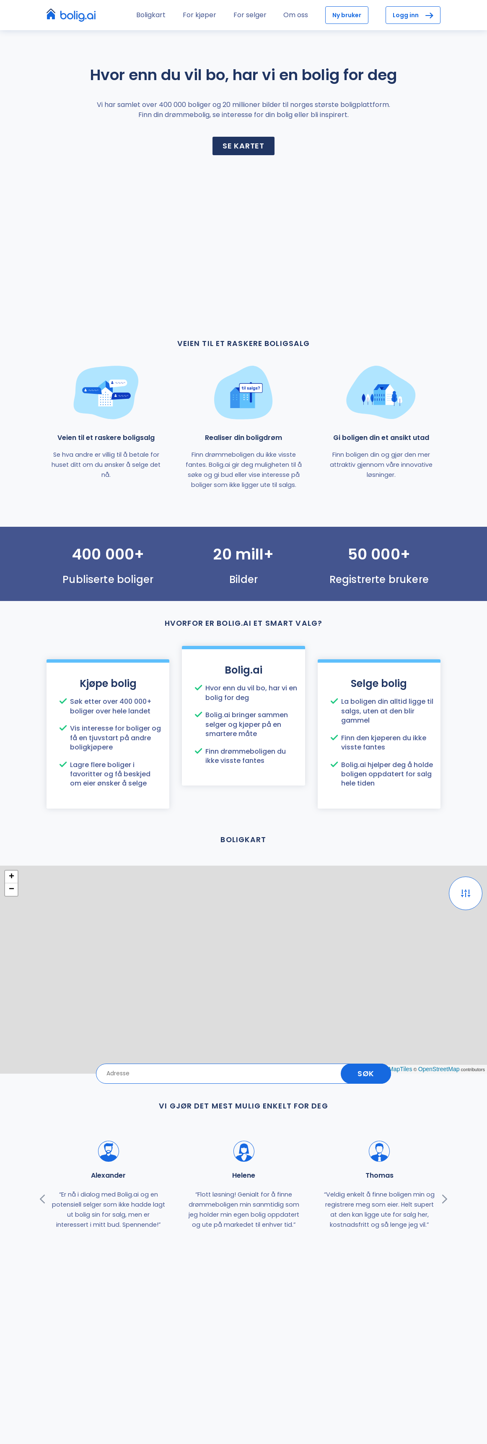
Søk (365, 1073)
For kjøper (199, 15)
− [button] (11, 889)
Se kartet (243, 145)
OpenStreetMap (439, 1069)
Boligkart (151, 15)
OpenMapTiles (393, 1069)
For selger (250, 15)
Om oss (295, 15)
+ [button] (11, 877)
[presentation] (42, 1199)
